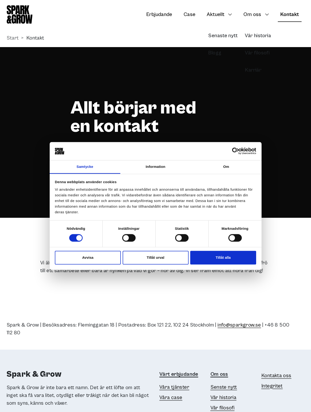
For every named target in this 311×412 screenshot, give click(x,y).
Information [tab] (156, 167)
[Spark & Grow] (19, 14)
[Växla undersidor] (231, 14)
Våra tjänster (174, 387)
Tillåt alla (223, 257)
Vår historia (223, 397)
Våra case (170, 397)
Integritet (272, 386)
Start (13, 38)
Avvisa (87, 257)
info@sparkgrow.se (239, 325)
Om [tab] (226, 167)
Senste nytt (223, 387)
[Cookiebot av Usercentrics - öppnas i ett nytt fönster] (235, 151)
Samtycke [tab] (85, 167)
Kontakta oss (276, 376)
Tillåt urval (155, 257)
